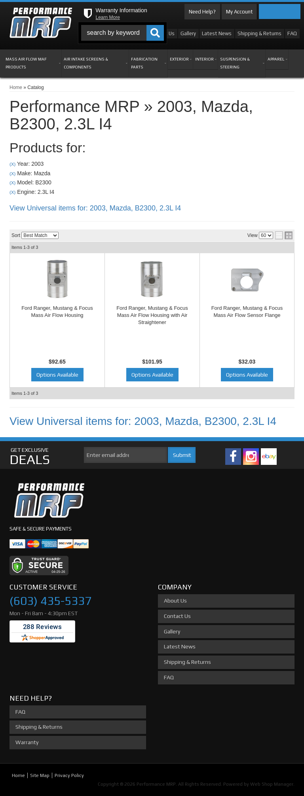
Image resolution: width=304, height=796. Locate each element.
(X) (12, 164)
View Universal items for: (95, 208)
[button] (122, 33)
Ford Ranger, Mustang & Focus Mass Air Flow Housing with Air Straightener (152, 315)
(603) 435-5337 (50, 601)
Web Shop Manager (271, 784)
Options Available (57, 374)
